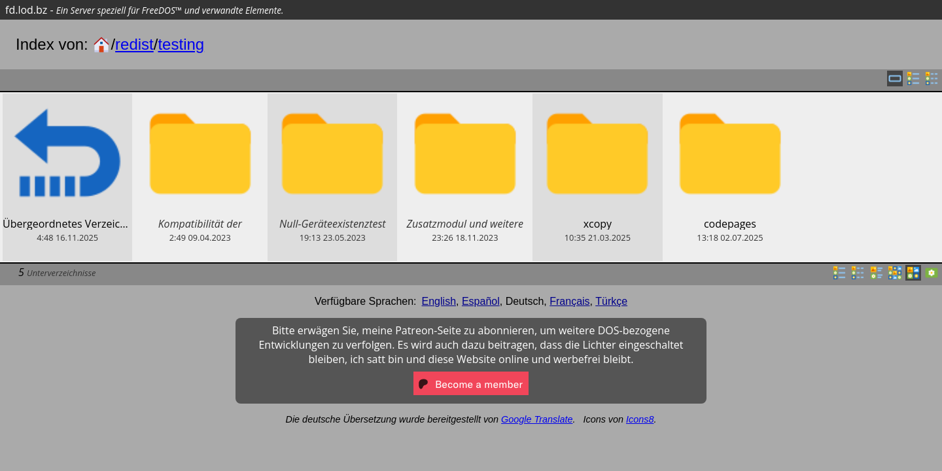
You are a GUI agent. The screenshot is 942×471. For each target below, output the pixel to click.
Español (481, 301)
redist (134, 44)
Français (569, 301)
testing (181, 44)
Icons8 (640, 419)
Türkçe (611, 301)
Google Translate (536, 419)
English (439, 301)
